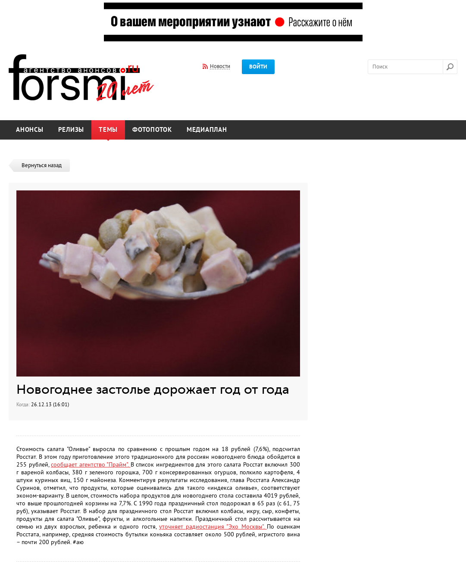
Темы (108, 130)
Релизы (71, 130)
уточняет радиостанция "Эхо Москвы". (213, 526)
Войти (258, 66)
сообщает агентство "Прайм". (91, 464)
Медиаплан (207, 130)
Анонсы (30, 130)
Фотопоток (152, 130)
